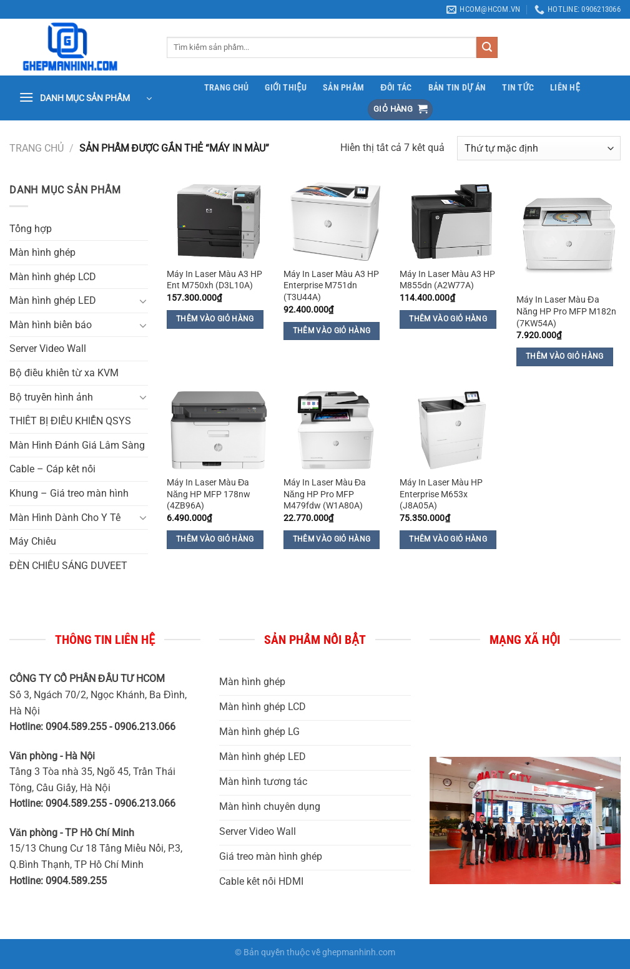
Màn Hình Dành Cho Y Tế (65, 517)
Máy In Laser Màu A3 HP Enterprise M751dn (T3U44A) (331, 286)
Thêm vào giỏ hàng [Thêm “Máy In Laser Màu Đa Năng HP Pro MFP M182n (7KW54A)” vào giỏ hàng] (565, 356)
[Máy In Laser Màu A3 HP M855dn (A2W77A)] (452, 221)
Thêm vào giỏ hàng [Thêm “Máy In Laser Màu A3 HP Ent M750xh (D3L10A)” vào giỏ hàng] (215, 318)
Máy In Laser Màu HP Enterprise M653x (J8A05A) (441, 494)
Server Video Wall (47, 348)
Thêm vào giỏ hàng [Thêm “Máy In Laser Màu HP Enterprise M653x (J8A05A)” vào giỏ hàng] (448, 539)
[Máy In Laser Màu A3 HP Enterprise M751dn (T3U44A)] (335, 221)
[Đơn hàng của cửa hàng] (539, 148)
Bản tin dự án (457, 87)
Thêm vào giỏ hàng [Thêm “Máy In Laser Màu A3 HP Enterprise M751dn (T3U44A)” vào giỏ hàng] (332, 330)
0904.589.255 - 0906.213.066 (110, 727)
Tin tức (518, 87)
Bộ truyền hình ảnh (51, 397)
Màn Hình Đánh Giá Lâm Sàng (77, 445)
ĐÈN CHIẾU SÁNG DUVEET (68, 566)
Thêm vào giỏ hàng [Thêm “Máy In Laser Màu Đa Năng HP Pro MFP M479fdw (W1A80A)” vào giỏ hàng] (332, 539)
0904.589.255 (77, 881)
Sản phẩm (343, 87)
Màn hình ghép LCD (52, 277)
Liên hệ (565, 87)
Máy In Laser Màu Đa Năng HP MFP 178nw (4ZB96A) (208, 494)
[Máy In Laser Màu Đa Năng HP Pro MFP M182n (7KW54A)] (568, 234)
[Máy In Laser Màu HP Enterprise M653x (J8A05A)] (452, 430)
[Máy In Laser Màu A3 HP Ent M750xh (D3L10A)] (219, 221)
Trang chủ (226, 87)
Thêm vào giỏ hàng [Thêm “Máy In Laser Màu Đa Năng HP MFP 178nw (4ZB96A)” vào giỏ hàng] (215, 539)
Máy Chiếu (32, 541)
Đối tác (395, 87)
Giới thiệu (286, 87)
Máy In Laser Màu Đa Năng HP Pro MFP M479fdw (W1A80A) (324, 494)
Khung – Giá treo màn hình (69, 493)
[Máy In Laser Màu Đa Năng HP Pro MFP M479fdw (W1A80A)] (335, 430)
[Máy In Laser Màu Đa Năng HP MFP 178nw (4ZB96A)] (219, 430)
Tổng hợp (30, 229)
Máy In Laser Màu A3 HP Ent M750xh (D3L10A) (214, 280)
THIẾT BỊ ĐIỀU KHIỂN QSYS (70, 421)
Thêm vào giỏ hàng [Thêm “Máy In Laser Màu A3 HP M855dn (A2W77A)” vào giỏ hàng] (448, 318)
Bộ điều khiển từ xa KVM (64, 373)
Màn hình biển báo (50, 325)
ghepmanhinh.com (358, 952)
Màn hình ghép (42, 252)
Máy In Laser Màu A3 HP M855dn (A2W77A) (447, 280)
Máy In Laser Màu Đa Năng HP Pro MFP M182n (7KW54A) (566, 311)
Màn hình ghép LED (52, 300)
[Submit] (487, 47)
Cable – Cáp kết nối (52, 469)
